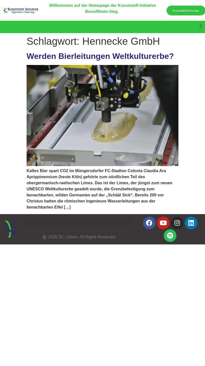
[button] (200, 26)
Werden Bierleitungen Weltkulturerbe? (100, 56)
